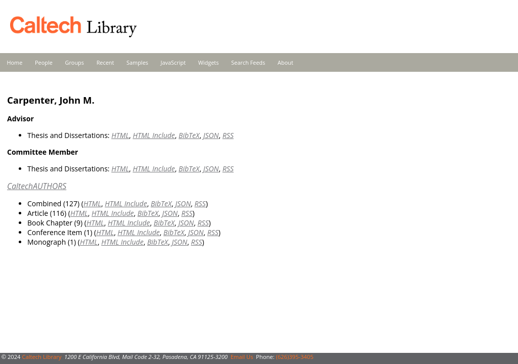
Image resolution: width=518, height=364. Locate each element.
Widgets (208, 62)
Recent (105, 62)
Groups (74, 62)
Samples (137, 62)
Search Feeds (248, 62)
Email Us (242, 356)
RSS (228, 135)
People (44, 62)
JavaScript (173, 62)
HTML (120, 135)
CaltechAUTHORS (36, 186)
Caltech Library (41, 356)
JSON (211, 135)
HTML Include (154, 135)
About (285, 62)
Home (15, 62)
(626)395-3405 (294, 356)
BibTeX (189, 135)
